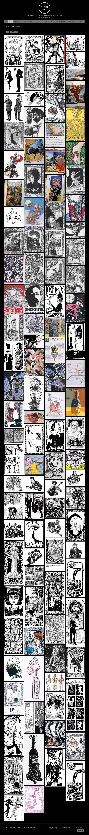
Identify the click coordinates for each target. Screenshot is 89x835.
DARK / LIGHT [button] (81, 830)
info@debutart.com (65, 827)
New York (45, 17)
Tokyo (48, 17)
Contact (12, 827)
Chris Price (8, 26)
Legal (18, 827)
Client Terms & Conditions (31, 827)
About (5, 827)
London (40, 17)
